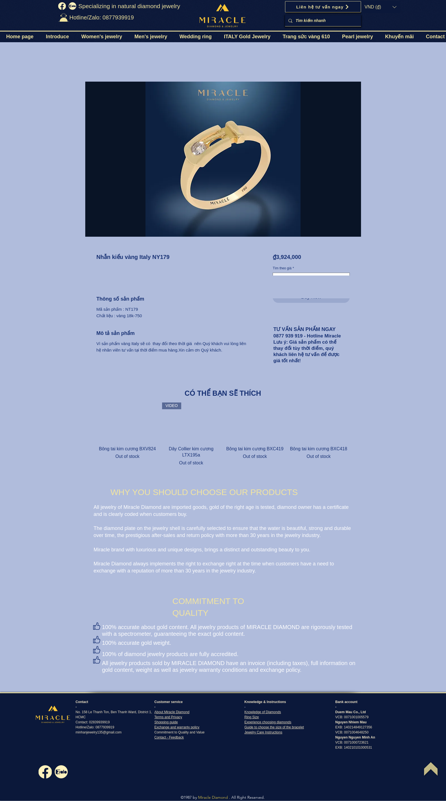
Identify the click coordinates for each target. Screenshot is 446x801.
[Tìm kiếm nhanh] (322, 20)
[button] (380, 7)
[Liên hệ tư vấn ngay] (323, 6)
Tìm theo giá (283, 268)
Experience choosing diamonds (268, 722)
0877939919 (104, 727)
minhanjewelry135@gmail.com (99, 732)
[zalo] (72, 6)
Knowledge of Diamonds (263, 712)
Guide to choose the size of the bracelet (274, 727)
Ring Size (252, 717)
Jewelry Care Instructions (264, 732)
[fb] (62, 6)
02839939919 (99, 722)
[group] (223, 434)
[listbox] (380, 7)
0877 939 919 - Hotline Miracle (307, 336)
